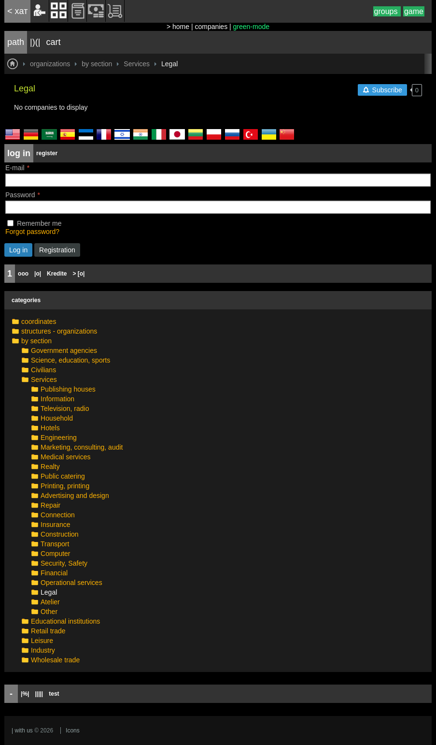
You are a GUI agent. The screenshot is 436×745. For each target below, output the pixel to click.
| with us (22, 730)
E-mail (15, 168)
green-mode (251, 26)
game (413, 11)
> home (178, 26)
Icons (73, 730)
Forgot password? (32, 231)
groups (387, 11)
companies (211, 26)
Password (20, 195)
